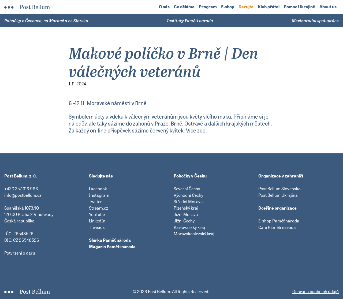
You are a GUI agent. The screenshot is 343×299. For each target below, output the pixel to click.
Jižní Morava (186, 214)
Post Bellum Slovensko (279, 189)
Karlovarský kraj (189, 227)
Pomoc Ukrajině (299, 6)
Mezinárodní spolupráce (315, 20)
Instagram (99, 195)
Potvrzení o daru (19, 253)
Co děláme (184, 6)
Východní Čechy (188, 195)
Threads (97, 227)
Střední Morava (188, 202)
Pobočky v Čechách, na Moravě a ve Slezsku (46, 20)
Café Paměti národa (277, 227)
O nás (164, 6)
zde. (202, 130)
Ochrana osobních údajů (315, 291)
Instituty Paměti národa (190, 20)
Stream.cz (98, 208)
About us (328, 6)
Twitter (95, 202)
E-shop (227, 6)
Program (208, 6)
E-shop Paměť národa (278, 221)
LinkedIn (97, 221)
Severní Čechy (187, 189)
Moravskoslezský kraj (194, 234)
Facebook (98, 189)
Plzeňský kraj (186, 208)
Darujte (245, 6)
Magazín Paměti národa (112, 246)
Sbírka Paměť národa (110, 240)
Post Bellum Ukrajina (278, 195)
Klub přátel (268, 6)
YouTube (97, 214)
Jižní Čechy (184, 221)
